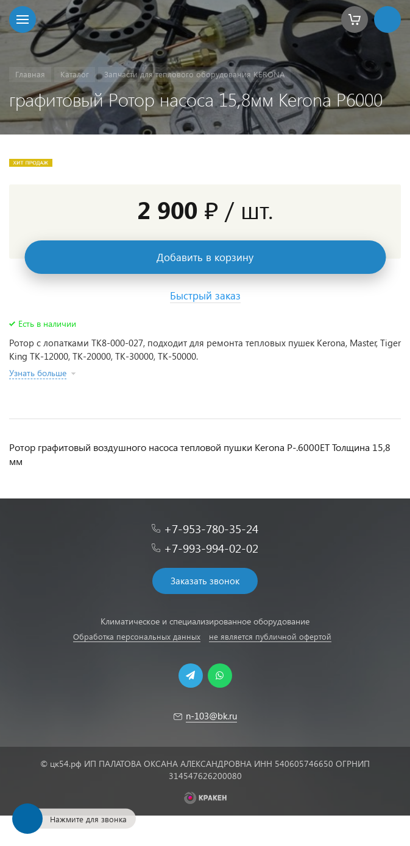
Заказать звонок (205, 581)
